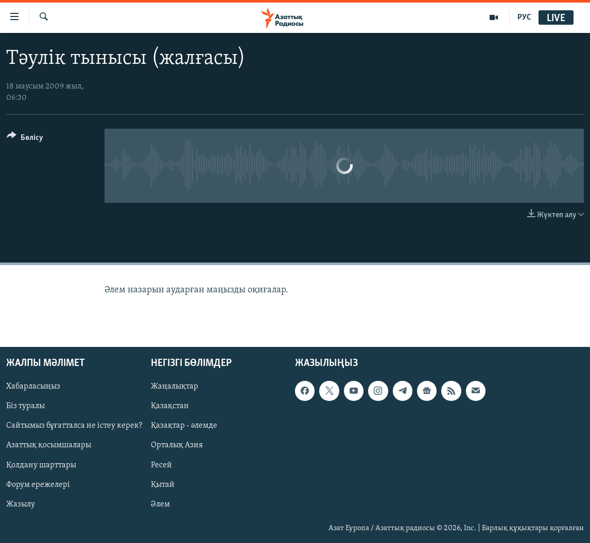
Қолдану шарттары (41, 465)
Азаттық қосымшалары (48, 446)
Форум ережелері (38, 485)
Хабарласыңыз (33, 386)
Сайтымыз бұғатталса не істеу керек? (74, 426)
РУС (524, 17)
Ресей (161, 465)
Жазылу (20, 504)
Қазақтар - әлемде (184, 426)
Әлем (160, 504)
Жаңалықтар (174, 386)
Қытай (163, 485)
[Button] (25, 139)
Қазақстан (170, 406)
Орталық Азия (177, 446)
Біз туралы (25, 406)
